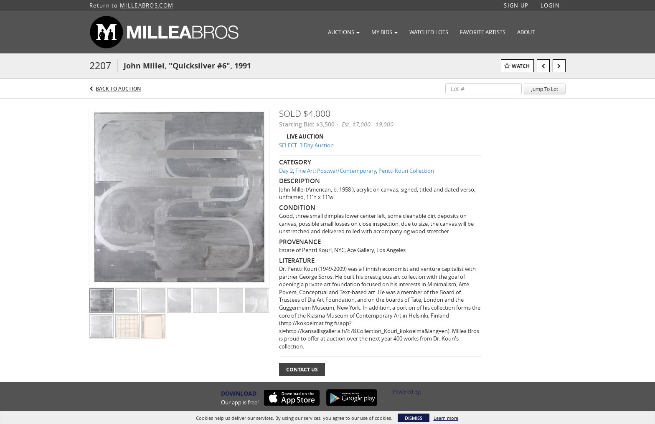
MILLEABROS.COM (146, 5)
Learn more (446, 418)
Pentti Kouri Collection (406, 170)
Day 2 (286, 170)
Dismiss (413, 418)
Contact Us (302, 369)
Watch (521, 66)
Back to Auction (118, 88)
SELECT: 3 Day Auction (306, 145)
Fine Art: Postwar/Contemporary (335, 170)
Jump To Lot (544, 89)
